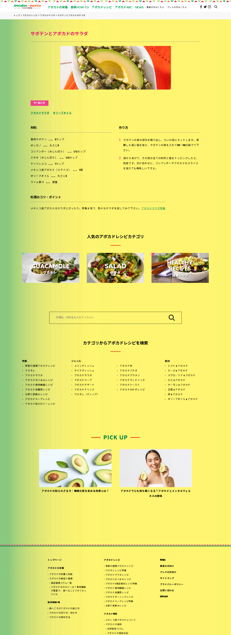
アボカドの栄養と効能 (61, 574)
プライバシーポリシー (171, 584)
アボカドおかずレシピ (132, 390)
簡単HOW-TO (54, 602)
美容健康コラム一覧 (61, 583)
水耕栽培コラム (115, 629)
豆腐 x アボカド (176, 390)
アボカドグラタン (130, 375)
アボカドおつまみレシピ (39, 380)
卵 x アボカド (175, 394)
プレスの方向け (168, 572)
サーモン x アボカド (179, 385)
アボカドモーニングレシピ (119, 597)
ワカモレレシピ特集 (116, 571)
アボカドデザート (84, 385)
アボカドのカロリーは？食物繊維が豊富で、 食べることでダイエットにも (68, 590)
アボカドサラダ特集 (153, 208)
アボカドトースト (130, 385)
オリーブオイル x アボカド (183, 399)
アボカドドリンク (84, 390)
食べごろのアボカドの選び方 (64, 609)
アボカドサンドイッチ (132, 380)
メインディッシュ (84, 366)
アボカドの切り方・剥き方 (63, 613)
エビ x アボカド (176, 380)
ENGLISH (164, 597)
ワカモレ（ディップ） (86, 394)
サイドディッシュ (84, 371)
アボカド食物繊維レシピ (39, 385)
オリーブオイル (62, 113)
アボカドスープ (83, 380)
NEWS (162, 560)
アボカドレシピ (112, 560)
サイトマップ (167, 578)
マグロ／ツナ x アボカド (182, 375)
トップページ (55, 560)
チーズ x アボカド (178, 371)
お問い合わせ (167, 591)
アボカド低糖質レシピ (37, 390)
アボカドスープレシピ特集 (119, 601)
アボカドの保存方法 (59, 617)
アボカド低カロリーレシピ (40, 404)
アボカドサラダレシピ (117, 575)
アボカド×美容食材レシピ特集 (121, 584)
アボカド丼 (126, 366)
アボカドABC (110, 614)
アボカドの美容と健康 (61, 579)
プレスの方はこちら (177, 7)
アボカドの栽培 (113, 624)
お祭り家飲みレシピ (36, 394)
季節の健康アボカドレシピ (40, 366)
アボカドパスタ (128, 371)
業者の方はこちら (155, 7)
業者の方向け (167, 566)
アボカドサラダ (40, 113)
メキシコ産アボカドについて (120, 620)
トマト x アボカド (178, 366)
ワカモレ (30, 371)
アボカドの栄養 (56, 568)
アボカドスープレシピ (37, 399)
